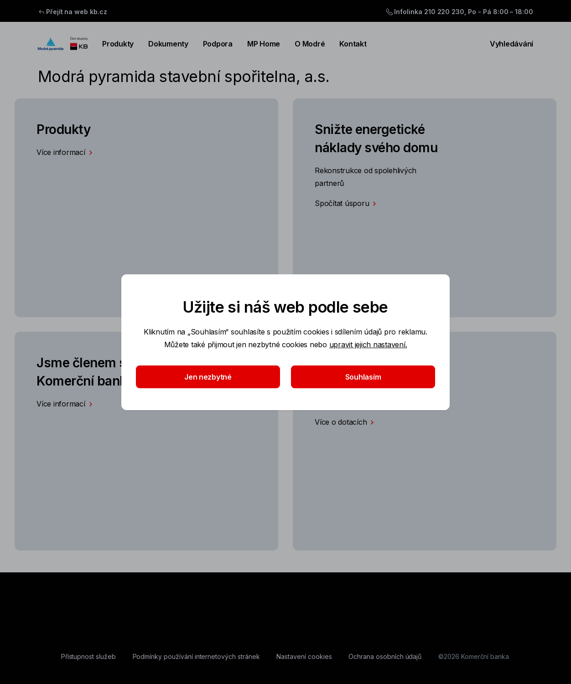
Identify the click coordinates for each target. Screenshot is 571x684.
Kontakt (352, 43)
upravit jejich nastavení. (368, 344)
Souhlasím (363, 376)
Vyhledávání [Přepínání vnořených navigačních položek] (506, 43)
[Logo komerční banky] (63, 43)
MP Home (263, 43)
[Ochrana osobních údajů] (384, 656)
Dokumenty (168, 43)
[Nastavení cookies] (304, 656)
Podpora (218, 43)
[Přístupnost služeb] (88, 656)
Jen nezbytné (208, 376)
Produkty (118, 43)
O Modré (310, 43)
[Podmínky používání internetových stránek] (196, 656)
